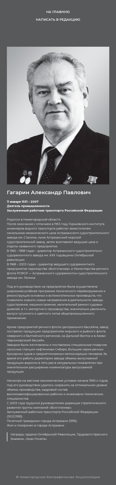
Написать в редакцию (58, 20)
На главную (58, 12)
